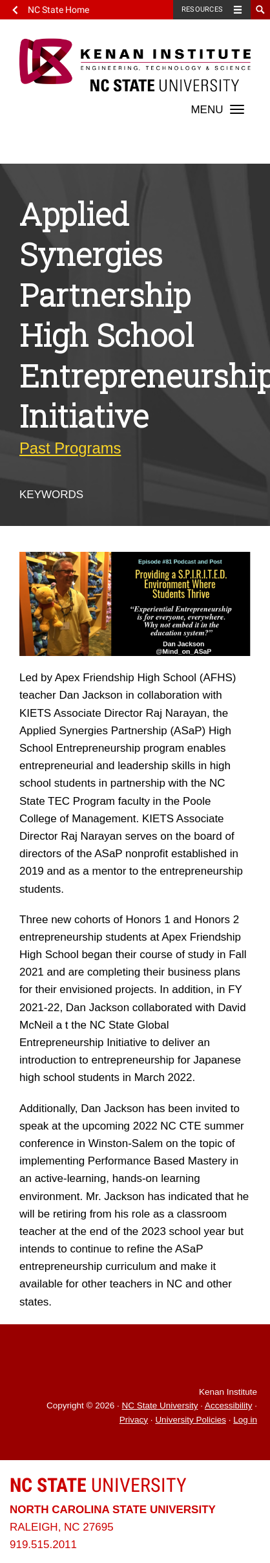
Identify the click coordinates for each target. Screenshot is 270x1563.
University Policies (190, 1420)
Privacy (133, 1420)
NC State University (160, 1405)
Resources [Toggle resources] (202, 9)
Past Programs (70, 448)
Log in (245, 1420)
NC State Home (58, 10)
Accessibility (229, 1405)
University (98, 1485)
